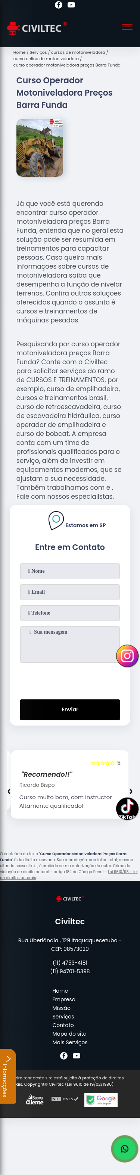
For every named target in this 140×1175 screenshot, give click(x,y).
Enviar (70, 709)
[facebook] (58, 6)
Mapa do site (69, 1034)
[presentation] (70, 679)
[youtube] (71, 6)
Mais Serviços (69, 1042)
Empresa (63, 999)
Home (60, 991)
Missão (61, 1008)
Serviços (63, 1016)
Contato (63, 1025)
